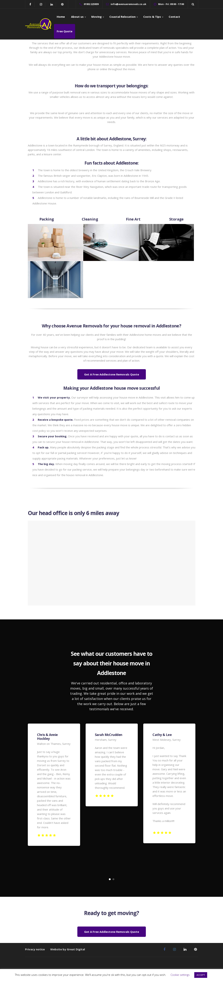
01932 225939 (91, 4)
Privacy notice (35, 949)
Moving (96, 16)
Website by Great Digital (67, 949)
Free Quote (64, 31)
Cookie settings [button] (180, 975)
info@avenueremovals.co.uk (128, 4)
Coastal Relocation (122, 16)
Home (61, 16)
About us (77, 16)
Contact (174, 16)
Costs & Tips (152, 16)
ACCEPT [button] (200, 975)
